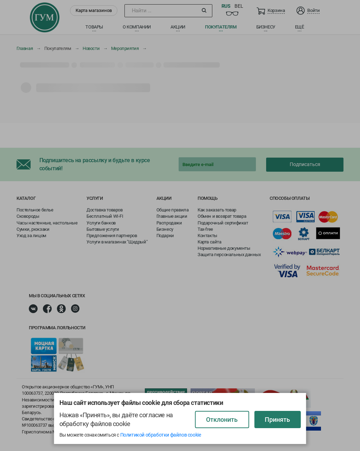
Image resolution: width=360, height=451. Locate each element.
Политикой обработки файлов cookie (160, 435)
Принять (277, 419)
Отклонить (222, 419)
